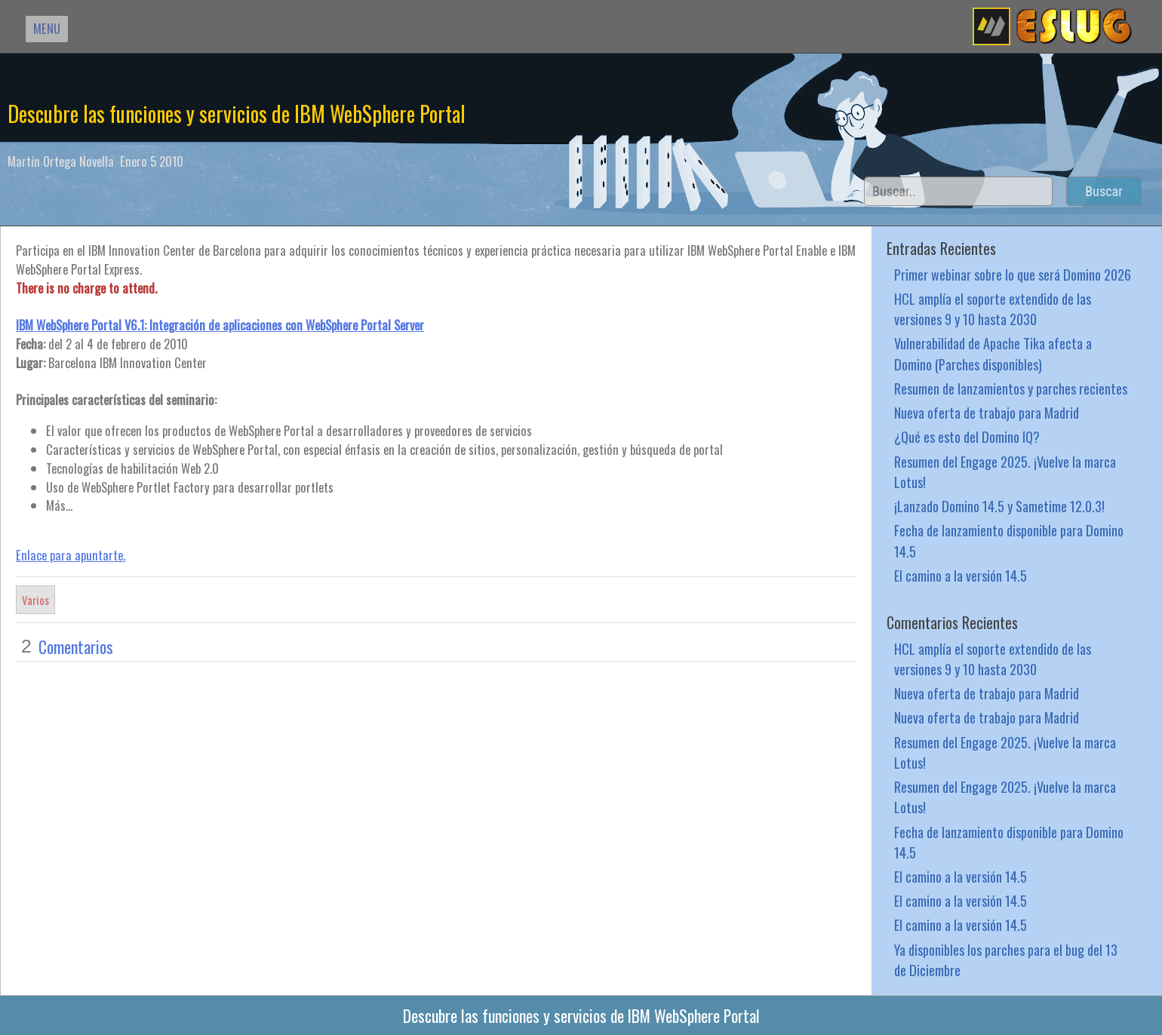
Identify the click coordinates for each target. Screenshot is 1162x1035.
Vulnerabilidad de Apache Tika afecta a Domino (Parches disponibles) (993, 353)
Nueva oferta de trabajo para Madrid (986, 412)
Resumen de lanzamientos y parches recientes (1010, 388)
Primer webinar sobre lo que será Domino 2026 (1012, 274)
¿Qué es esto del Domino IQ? (967, 436)
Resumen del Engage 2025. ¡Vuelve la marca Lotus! (1005, 471)
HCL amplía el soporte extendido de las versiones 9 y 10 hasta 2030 (992, 308)
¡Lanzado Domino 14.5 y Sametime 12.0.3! (999, 506)
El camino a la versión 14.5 (960, 575)
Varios (35, 599)
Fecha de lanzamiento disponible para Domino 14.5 (1009, 540)
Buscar (1104, 191)
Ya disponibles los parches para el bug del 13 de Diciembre (1005, 959)
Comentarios (75, 646)
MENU (46, 28)
